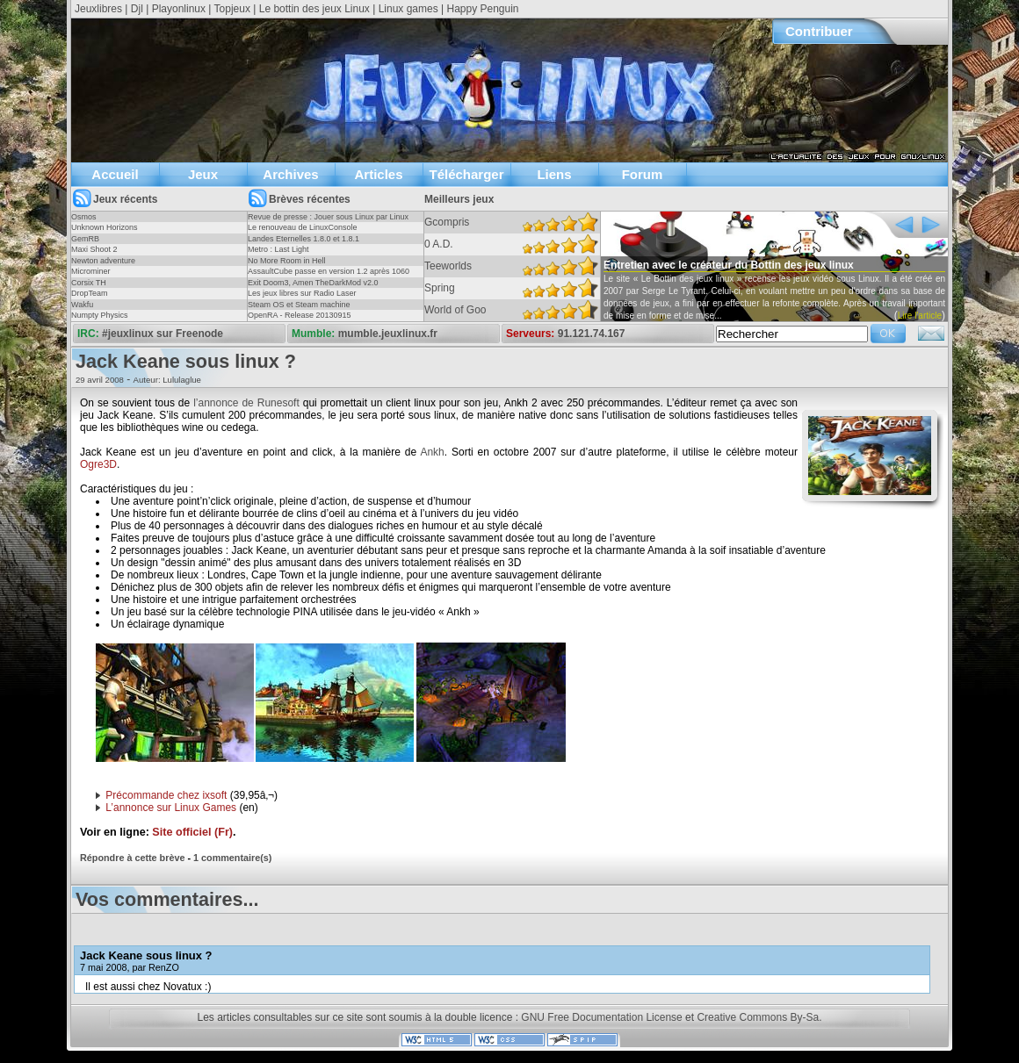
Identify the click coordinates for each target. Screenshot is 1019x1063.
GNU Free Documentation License (601, 1017)
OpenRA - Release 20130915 (299, 315)
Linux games (408, 9)
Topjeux (232, 9)
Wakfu (82, 304)
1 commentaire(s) (232, 857)
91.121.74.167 (591, 333)
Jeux (203, 174)
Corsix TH (88, 282)
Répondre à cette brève (132, 857)
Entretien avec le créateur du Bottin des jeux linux (728, 265)
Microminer (91, 271)
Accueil (114, 174)
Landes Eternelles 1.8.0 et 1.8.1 (303, 238)
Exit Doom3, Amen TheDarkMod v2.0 (313, 282)
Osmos (84, 216)
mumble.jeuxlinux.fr (387, 333)
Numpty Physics (99, 315)
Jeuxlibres (98, 9)
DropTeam (89, 293)
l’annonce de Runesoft (246, 403)
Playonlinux (179, 9)
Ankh (432, 452)
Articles (378, 174)
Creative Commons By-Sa (758, 1017)
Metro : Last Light (278, 249)
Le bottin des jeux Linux (314, 9)
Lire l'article (920, 315)
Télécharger (466, 174)
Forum (642, 174)
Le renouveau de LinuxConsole (303, 227)
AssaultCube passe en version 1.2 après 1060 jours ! (328, 276)
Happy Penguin (482, 9)
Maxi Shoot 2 (94, 249)
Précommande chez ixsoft (166, 795)
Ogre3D (98, 464)
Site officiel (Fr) (192, 832)
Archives (290, 174)
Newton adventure (103, 260)
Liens (554, 174)
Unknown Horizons (104, 227)
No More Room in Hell (287, 260)
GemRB (85, 238)
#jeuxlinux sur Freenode (162, 333)
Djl (137, 9)
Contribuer (819, 31)
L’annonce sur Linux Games (170, 807)
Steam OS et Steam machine (299, 304)
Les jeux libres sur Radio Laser (302, 293)
